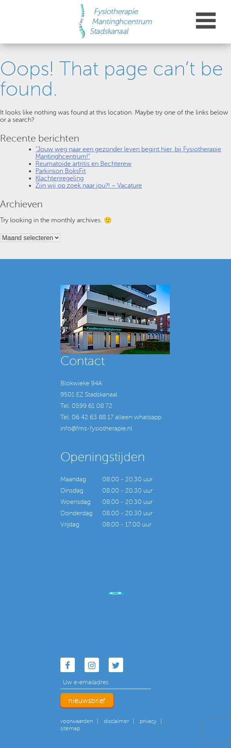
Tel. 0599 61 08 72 (86, 406)
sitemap (70, 728)
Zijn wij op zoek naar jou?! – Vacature (88, 185)
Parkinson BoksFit (60, 171)
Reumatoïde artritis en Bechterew (83, 163)
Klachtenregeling (59, 178)
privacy (148, 721)
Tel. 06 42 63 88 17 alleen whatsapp (110, 417)
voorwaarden (76, 721)
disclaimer (116, 721)
